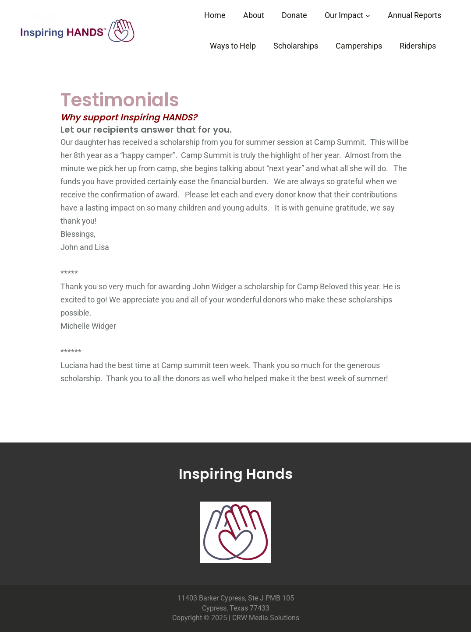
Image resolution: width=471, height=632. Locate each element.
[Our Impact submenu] (367, 15)
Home (215, 15)
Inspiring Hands (236, 474)
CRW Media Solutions (265, 618)
